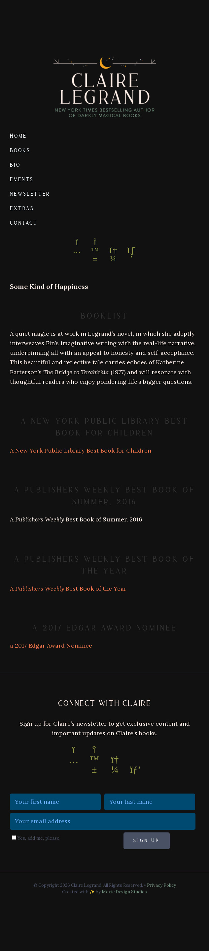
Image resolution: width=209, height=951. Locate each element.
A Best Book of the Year (68, 588)
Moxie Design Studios (124, 892)
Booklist (104, 316)
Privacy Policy (161, 885)
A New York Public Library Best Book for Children (80, 450)
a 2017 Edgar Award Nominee (104, 628)
